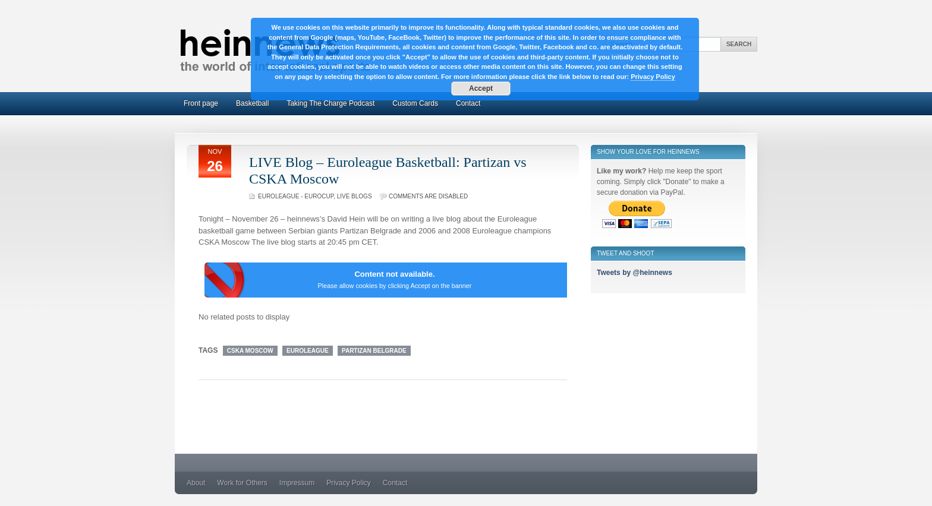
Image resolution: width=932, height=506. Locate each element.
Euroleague (307, 350)
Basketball (252, 103)
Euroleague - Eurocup (295, 196)
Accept (481, 88)
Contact (468, 103)
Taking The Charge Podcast (330, 103)
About (196, 483)
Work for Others (242, 483)
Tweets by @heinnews (634, 272)
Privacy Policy (348, 483)
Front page (201, 103)
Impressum (296, 483)
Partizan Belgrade (374, 350)
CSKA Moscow (250, 350)
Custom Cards (415, 103)
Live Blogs (354, 196)
